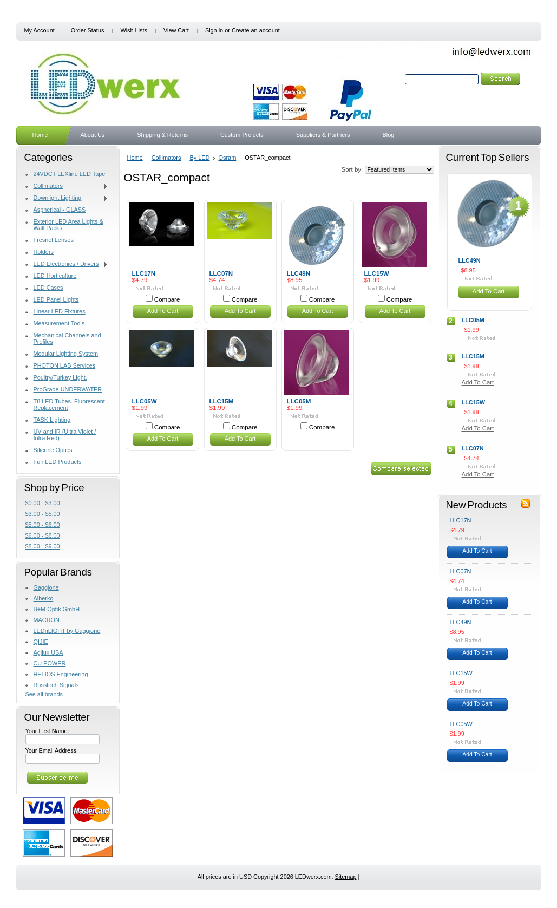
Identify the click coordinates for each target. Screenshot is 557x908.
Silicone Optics (53, 450)
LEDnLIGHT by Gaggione (67, 631)
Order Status (87, 30)
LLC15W (376, 273)
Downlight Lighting (67, 198)
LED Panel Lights (56, 299)
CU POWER (50, 663)
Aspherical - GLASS (60, 209)
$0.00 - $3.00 (42, 503)
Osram (227, 157)
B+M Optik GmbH (57, 609)
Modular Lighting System (66, 353)
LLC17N (144, 273)
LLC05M (299, 401)
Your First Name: (47, 731)
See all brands (44, 694)
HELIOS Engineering (61, 674)
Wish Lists (133, 30)
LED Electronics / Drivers (67, 264)
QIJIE (41, 641)
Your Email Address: (51, 750)
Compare (167, 299)
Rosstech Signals (56, 685)
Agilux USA (48, 652)
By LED (199, 157)
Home (135, 157)
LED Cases (48, 287)
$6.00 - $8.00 (42, 535)
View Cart (176, 30)
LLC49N (299, 273)
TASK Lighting (52, 419)
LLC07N (221, 273)
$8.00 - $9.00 (42, 546)
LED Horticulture (55, 275)
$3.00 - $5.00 (42, 514)
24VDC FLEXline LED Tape (70, 174)
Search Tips (477, 91)
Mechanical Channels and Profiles (67, 338)
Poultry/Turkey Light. (60, 377)
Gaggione (46, 587)
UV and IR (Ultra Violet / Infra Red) (65, 434)
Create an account (256, 30)
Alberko (44, 598)
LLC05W (144, 401)
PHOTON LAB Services (65, 365)
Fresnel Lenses (54, 240)
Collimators (67, 186)
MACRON (47, 620)
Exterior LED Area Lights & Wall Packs (68, 224)
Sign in (214, 30)
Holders (44, 252)
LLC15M (221, 401)
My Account (39, 30)
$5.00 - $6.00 (42, 524)
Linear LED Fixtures (60, 311)
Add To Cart (163, 311)
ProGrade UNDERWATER (68, 389)
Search (393, 79)
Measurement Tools (59, 323)
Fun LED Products (58, 462)
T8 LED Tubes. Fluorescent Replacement (69, 404)
